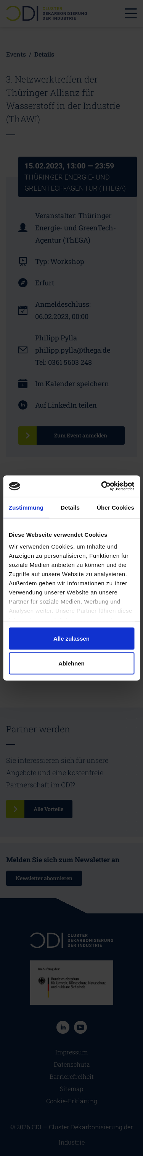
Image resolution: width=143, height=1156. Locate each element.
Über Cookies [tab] (115, 507)
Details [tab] (70, 507)
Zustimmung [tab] (26, 507)
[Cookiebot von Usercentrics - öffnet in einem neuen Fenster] (101, 486)
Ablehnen (71, 663)
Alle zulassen (71, 638)
